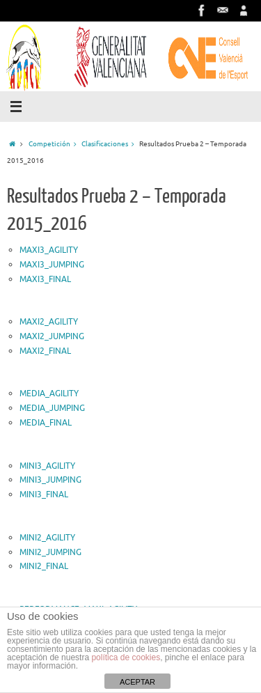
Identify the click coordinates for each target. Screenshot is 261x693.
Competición (55, 143)
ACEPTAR (137, 682)
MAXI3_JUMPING (51, 264)
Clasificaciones (110, 143)
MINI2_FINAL (43, 566)
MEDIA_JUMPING (52, 408)
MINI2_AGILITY (47, 537)
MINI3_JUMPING (50, 479)
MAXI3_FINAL (45, 279)
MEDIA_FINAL (45, 422)
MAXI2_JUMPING (51, 336)
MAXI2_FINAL (45, 351)
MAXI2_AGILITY (48, 321)
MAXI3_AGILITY (48, 250)
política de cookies (125, 657)
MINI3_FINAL (43, 494)
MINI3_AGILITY (47, 466)
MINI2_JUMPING (50, 552)
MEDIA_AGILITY (49, 393)
